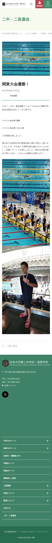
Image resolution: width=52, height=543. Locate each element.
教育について (8, 501)
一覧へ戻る (11, 346)
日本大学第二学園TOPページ (12, 33)
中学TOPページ (9, 441)
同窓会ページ (8, 471)
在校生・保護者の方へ (12, 456)
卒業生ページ (8, 463)
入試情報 (7, 486)
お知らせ (7, 508)
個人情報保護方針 (10, 532)
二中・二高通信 (31, 33)
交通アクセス (10, 385)
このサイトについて (27, 532)
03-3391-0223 (14, 379)
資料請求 (39, 6)
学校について (8, 493)
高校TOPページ (9, 448)
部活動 (43, 33)
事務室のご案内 (9, 478)
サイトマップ (43, 532)
